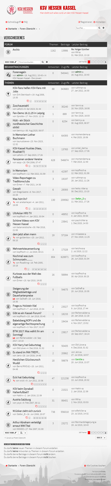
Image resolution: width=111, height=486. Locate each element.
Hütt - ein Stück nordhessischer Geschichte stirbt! (28, 124)
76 (37, 166)
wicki (22, 380)
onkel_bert (80, 148)
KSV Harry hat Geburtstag (27, 345)
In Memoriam (20, 170)
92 (42, 418)
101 (45, 269)
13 (34, 209)
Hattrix (20, 395)
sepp (19, 162)
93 (45, 418)
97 (33, 269)
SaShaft (23, 298)
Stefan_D (79, 198)
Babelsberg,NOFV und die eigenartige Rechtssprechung (29, 322)
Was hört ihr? (20, 199)
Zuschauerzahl (21, 105)
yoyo (19, 402)
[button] (105, 61)
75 (34, 166)
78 (42, 166)
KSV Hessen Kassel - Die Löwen (27, 78)
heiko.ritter (80, 188)
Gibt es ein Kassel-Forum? (27, 313)
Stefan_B (21, 414)
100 (42, 269)
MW (77, 52)
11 (42, 101)
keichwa (79, 248)
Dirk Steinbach (23, 94)
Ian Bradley (102, 471)
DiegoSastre (22, 191)
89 (34, 418)
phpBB (84, 474)
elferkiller (79, 410)
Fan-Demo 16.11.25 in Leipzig (28, 113)
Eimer (19, 184)
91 (39, 418)
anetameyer (25, 202)
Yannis (78, 105)
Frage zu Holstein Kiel (25, 305)
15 (39, 209)
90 (37, 418)
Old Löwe (21, 348)
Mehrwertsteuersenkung (26, 248)
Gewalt (17, 188)
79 (45, 166)
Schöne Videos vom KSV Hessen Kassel (26, 222)
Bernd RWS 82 (23, 366)
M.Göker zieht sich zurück (27, 411)
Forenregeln (19, 72)
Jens (19, 355)
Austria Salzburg (22, 399)
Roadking (24, 262)
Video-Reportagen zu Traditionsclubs (24, 179)
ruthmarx (79, 87)
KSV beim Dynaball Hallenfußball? (23, 390)
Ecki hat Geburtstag (23, 377)
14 (37, 209)
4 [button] (97, 62)
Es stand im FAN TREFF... (26, 352)
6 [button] (102, 62)
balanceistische (24, 227)
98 (36, 269)
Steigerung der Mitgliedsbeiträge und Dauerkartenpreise (24, 292)
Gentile (78, 359)
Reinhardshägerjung (84, 422)
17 (45, 209)
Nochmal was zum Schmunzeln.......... (23, 257)
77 (39, 166)
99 (38, 269)
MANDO (20, 428)
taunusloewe (23, 141)
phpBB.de (103, 477)
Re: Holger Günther (80, 49)
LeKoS (20, 108)
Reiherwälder (81, 312)
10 (39, 101)
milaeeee (79, 233)
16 (42, 209)
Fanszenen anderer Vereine (27, 159)
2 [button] (91, 62)
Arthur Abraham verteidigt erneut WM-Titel (27, 424)
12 (45, 101)
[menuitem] (24, 22)
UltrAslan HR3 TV (22, 213)
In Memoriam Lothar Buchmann (24, 136)
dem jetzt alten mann (24, 234)
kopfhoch (21, 173)
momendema (81, 134)
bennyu (20, 130)
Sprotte (20, 116)
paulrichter (80, 220)
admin (20, 75)
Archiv (16, 49)
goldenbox (25, 237)
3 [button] (94, 62)
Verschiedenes (14, 37)
